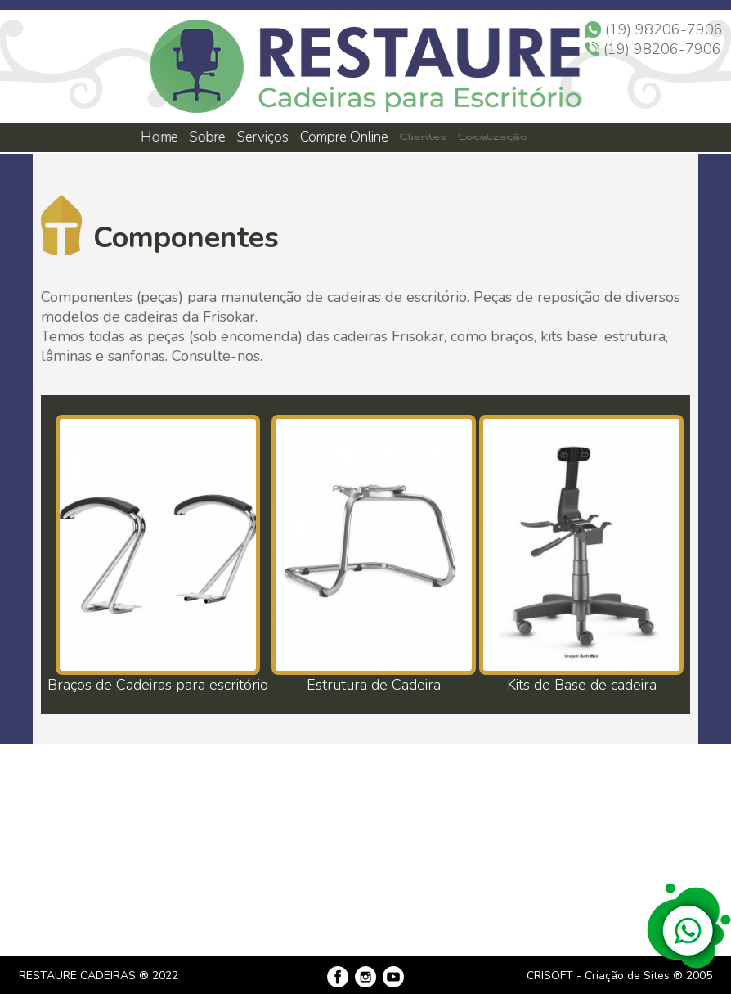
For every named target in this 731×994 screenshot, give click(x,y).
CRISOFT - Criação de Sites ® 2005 (619, 975)
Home (158, 137)
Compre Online (344, 137)
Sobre (206, 137)
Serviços (263, 137)
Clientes (422, 137)
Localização (491, 137)
